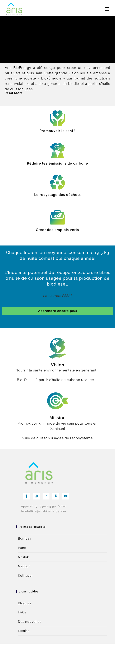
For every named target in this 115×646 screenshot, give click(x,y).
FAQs (22, 612)
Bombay (24, 538)
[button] (57, 93)
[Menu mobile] (107, 9)
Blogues (24, 603)
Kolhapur (25, 576)
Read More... (16, 93)
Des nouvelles (29, 622)
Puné (22, 548)
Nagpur (24, 566)
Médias (23, 631)
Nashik (23, 557)
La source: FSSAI (57, 296)
